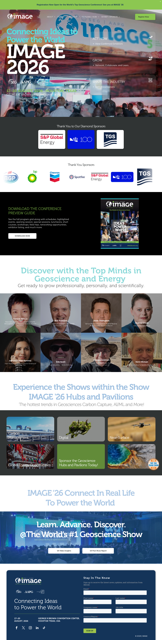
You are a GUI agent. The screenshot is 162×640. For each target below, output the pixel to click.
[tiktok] (44, 628)
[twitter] (23, 628)
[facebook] (16, 628)
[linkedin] (37, 628)
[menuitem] (51, 17)
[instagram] (30, 628)
